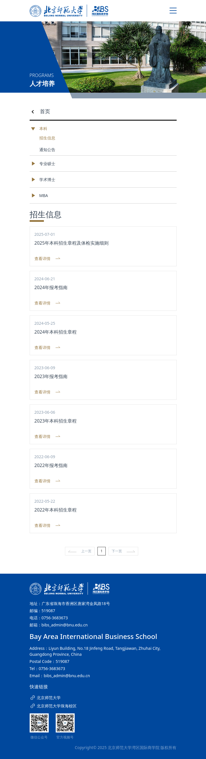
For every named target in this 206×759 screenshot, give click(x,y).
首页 (45, 111)
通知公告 (47, 149)
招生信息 (47, 138)
